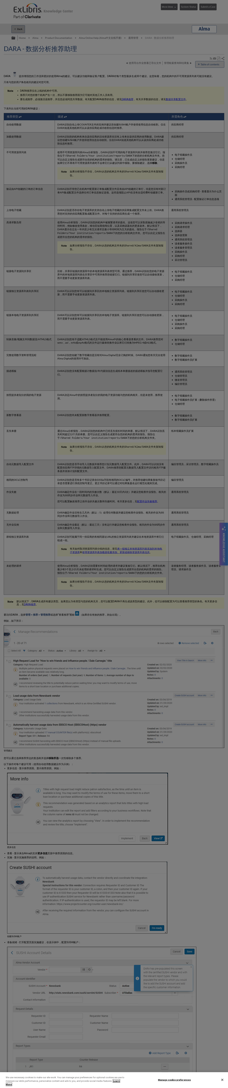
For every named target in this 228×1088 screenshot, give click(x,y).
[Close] (222, 1080)
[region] (114, 1080)
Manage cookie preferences (174, 1079)
